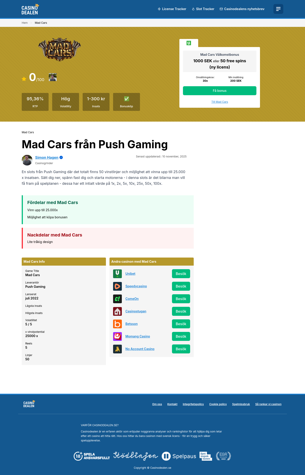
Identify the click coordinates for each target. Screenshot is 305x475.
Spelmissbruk (241, 404)
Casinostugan (135, 311)
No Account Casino (140, 349)
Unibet (130, 273)
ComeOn (132, 299)
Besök (181, 273)
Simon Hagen (46, 157)
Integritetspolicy (193, 404)
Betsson (131, 324)
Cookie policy (218, 404)
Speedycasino (136, 286)
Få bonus (219, 90)
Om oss (157, 404)
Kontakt (172, 404)
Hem (25, 22)
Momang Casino (137, 336)
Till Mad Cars (219, 101)
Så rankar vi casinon (268, 404)
